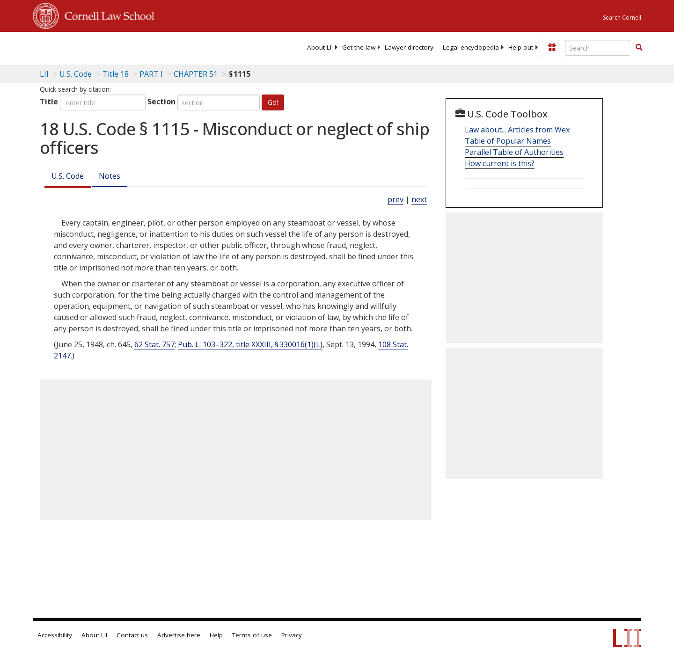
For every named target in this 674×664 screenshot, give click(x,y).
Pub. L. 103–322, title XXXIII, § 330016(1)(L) (250, 344)
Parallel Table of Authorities (514, 152)
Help (216, 635)
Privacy (291, 635)
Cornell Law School (106, 14)
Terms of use (252, 635)
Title (49, 101)
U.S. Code (67, 176)
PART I (151, 74)
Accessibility (54, 635)
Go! (273, 102)
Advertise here (178, 635)
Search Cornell (622, 18)
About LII (320, 47)
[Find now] (639, 47)
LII (44, 74)
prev (395, 199)
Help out (520, 47)
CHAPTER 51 (196, 74)
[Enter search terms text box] (597, 48)
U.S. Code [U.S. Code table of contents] (75, 74)
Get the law (358, 47)
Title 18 (116, 74)
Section (161, 101)
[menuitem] (319, 47)
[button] (639, 47)
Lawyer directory (409, 47)
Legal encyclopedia (471, 47)
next (419, 199)
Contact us (132, 635)
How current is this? (500, 163)
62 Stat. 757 (154, 344)
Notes (109, 176)
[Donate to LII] (551, 47)
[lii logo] (138, 46)
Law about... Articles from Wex (517, 129)
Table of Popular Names (508, 141)
